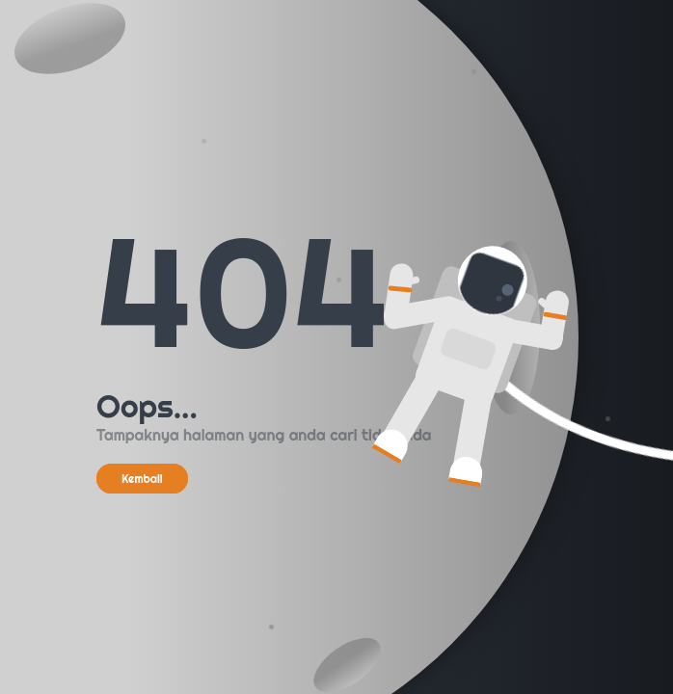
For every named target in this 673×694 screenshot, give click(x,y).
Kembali (142, 478)
